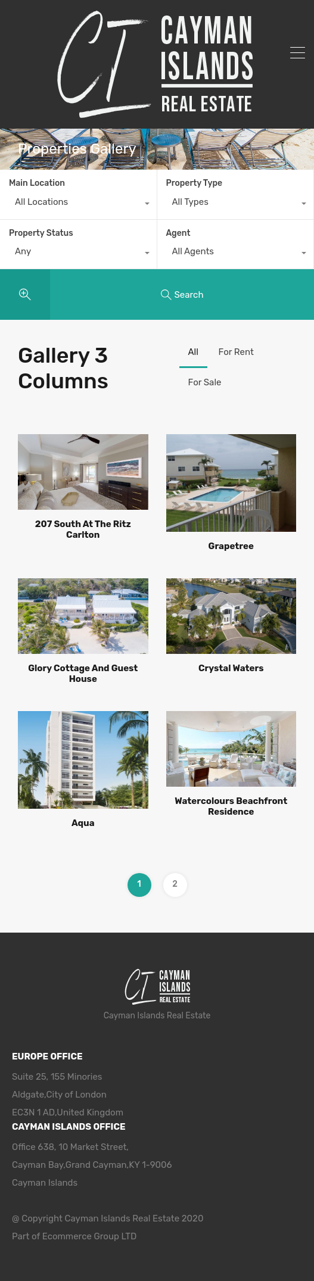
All (193, 352)
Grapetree (231, 546)
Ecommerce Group (82, 1236)
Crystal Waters (230, 668)
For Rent (236, 352)
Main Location (37, 183)
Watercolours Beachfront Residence (231, 806)
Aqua (83, 823)
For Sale (205, 382)
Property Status (41, 233)
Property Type (194, 183)
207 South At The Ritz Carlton (83, 529)
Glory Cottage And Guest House (83, 673)
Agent (178, 233)
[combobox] (78, 205)
